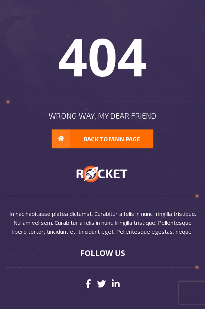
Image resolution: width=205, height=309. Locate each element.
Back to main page (96, 139)
